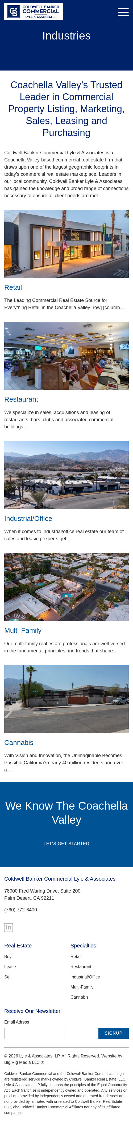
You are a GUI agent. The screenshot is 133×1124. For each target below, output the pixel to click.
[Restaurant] (66, 356)
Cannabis (79, 997)
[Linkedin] (8, 927)
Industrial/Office (85, 977)
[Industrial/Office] (66, 475)
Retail (75, 956)
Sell (7, 977)
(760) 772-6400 (20, 909)
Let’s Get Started (66, 843)
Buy (8, 956)
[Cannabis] (66, 699)
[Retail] (66, 244)
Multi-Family (81, 987)
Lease (10, 966)
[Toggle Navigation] (123, 12)
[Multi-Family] (66, 587)
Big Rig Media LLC (22, 1062)
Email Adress (16, 1022)
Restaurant (80, 966)
